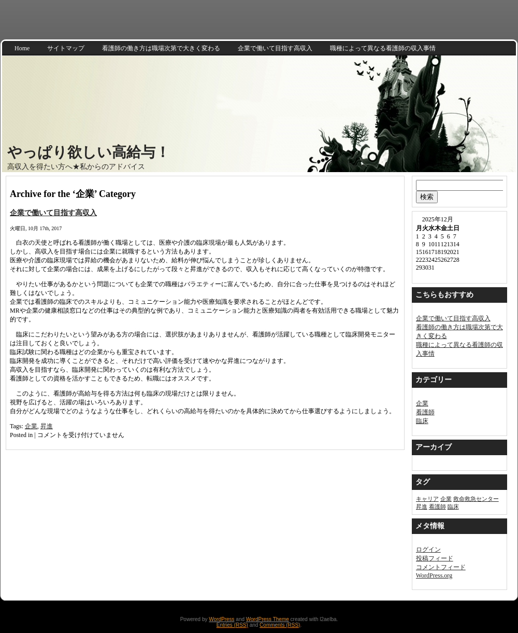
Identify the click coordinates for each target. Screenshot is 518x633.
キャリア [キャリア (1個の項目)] (427, 499)
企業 (31, 426)
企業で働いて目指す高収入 (53, 212)
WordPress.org (434, 575)
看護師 (425, 412)
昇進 (46, 426)
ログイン (428, 549)
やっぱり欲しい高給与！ (88, 152)
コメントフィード (441, 567)
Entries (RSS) (232, 625)
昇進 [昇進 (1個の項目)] (421, 507)
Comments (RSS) (280, 625)
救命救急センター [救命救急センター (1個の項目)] (476, 499)
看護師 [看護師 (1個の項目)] (437, 507)
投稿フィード (434, 558)
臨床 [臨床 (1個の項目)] (453, 507)
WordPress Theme (267, 619)
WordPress (221, 619)
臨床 (422, 421)
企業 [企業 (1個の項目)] (446, 499)
